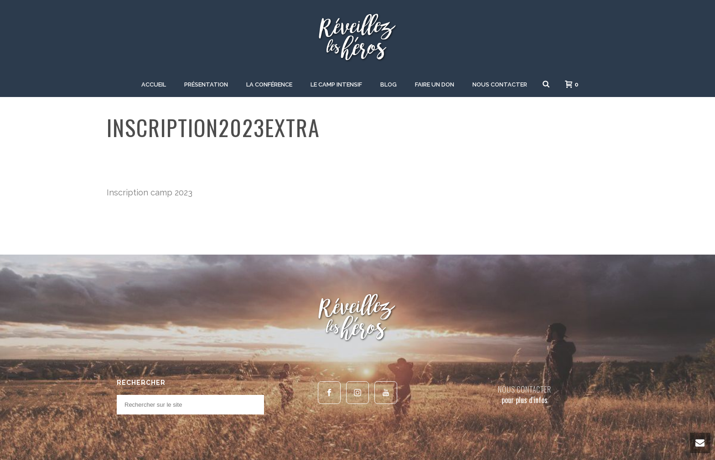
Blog (388, 84)
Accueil (153, 84)
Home (530, 154)
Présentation (206, 84)
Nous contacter (499, 84)
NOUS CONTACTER (524, 389)
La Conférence (269, 84)
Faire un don (434, 84)
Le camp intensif (336, 84)
